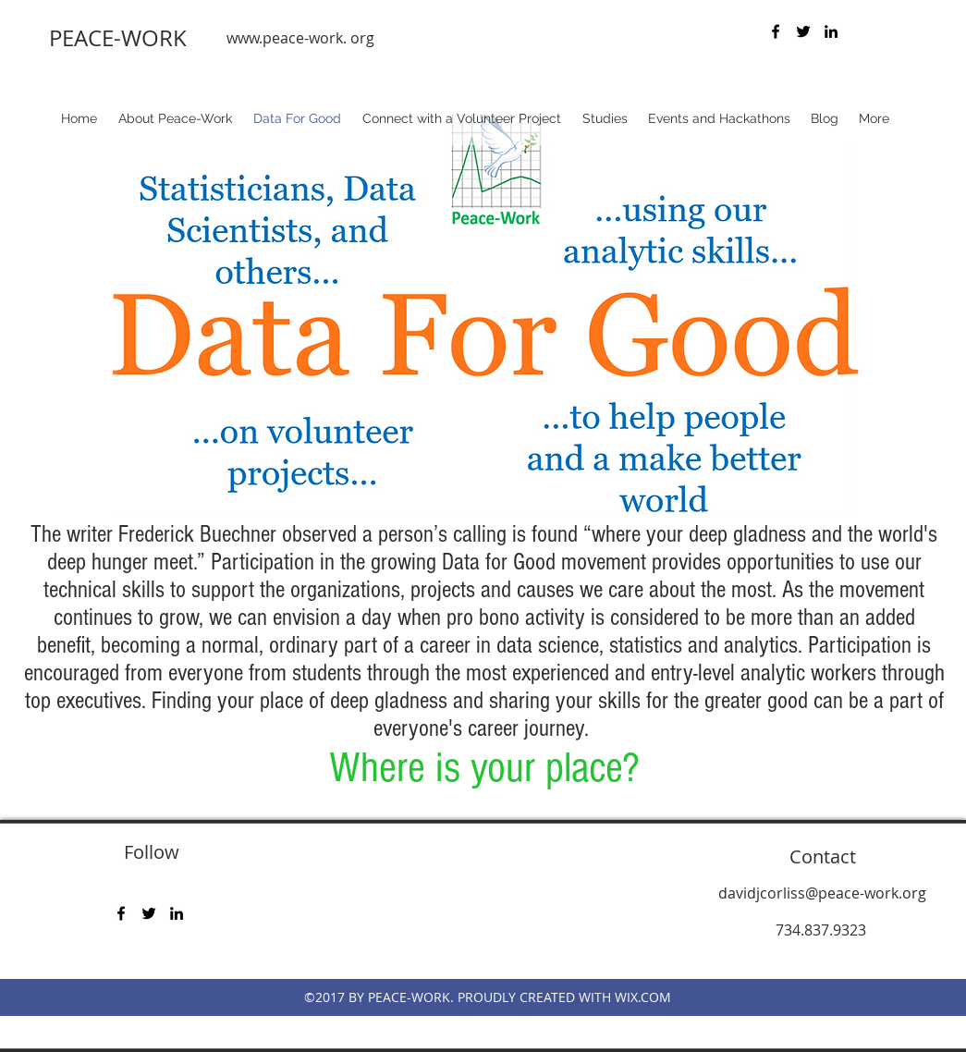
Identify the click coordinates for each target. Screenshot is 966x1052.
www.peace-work (284, 38)
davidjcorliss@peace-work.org (822, 893)
